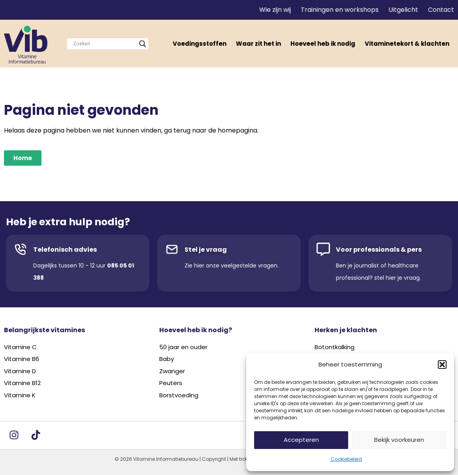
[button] (442, 364)
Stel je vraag (206, 249)
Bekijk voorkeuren (399, 440)
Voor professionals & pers (379, 249)
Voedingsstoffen (199, 43)
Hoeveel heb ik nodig (322, 43)
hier (199, 265)
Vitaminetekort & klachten (407, 43)
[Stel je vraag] (172, 249)
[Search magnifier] (142, 43)
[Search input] (104, 43)
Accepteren (301, 440)
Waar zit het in (258, 43)
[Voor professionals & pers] (323, 249)
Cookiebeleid (346, 459)
